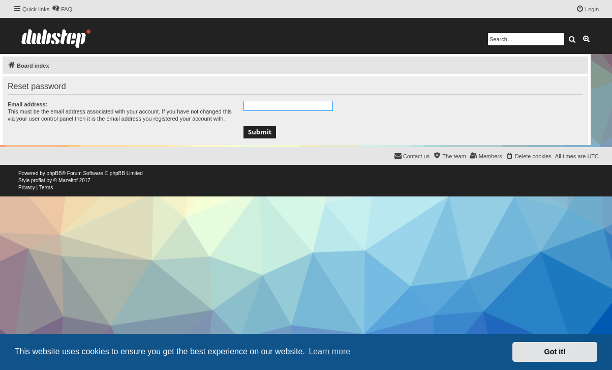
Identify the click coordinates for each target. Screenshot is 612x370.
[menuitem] (62, 9)
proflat (38, 180)
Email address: (27, 104)
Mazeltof (68, 180)
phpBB (54, 173)
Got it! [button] (555, 352)
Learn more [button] (329, 351)
